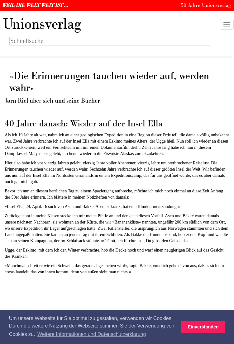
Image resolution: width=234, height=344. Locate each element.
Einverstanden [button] (203, 326)
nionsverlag (42, 24)
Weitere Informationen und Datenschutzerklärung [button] (91, 334)
